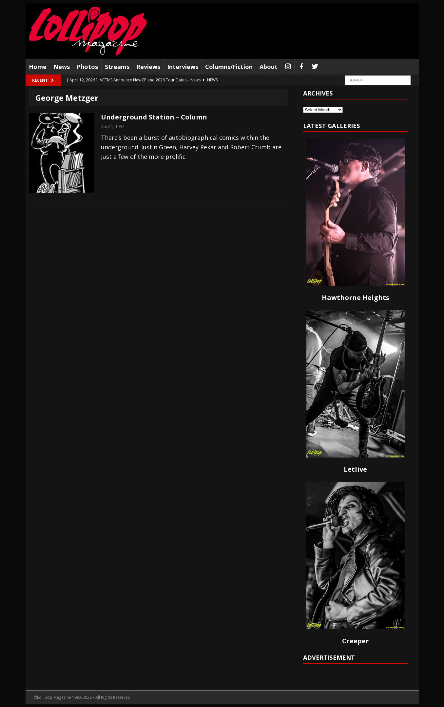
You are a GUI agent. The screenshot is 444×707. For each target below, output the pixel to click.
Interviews (182, 67)
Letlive (355, 469)
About (269, 67)
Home (38, 67)
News (61, 67)
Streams (117, 67)
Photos (87, 67)
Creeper (355, 640)
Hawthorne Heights (355, 297)
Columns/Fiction (229, 67)
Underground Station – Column (154, 117)
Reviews (148, 67)
